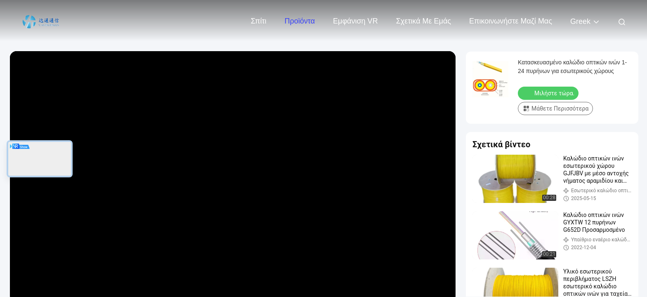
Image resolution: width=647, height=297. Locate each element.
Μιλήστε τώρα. (549, 93)
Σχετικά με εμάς (423, 21)
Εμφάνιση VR (355, 21)
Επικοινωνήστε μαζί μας (510, 21)
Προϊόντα (300, 21)
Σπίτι (259, 21)
